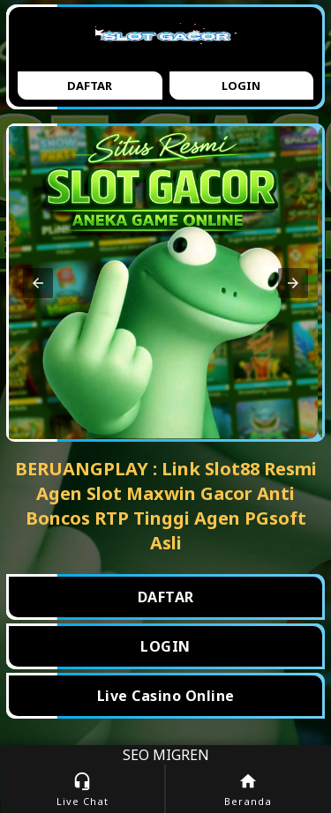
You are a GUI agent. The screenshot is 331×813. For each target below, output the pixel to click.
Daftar (89, 85)
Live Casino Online (166, 695)
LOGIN (165, 646)
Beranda (248, 790)
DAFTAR (166, 597)
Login (241, 85)
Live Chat (83, 790)
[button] (38, 283)
